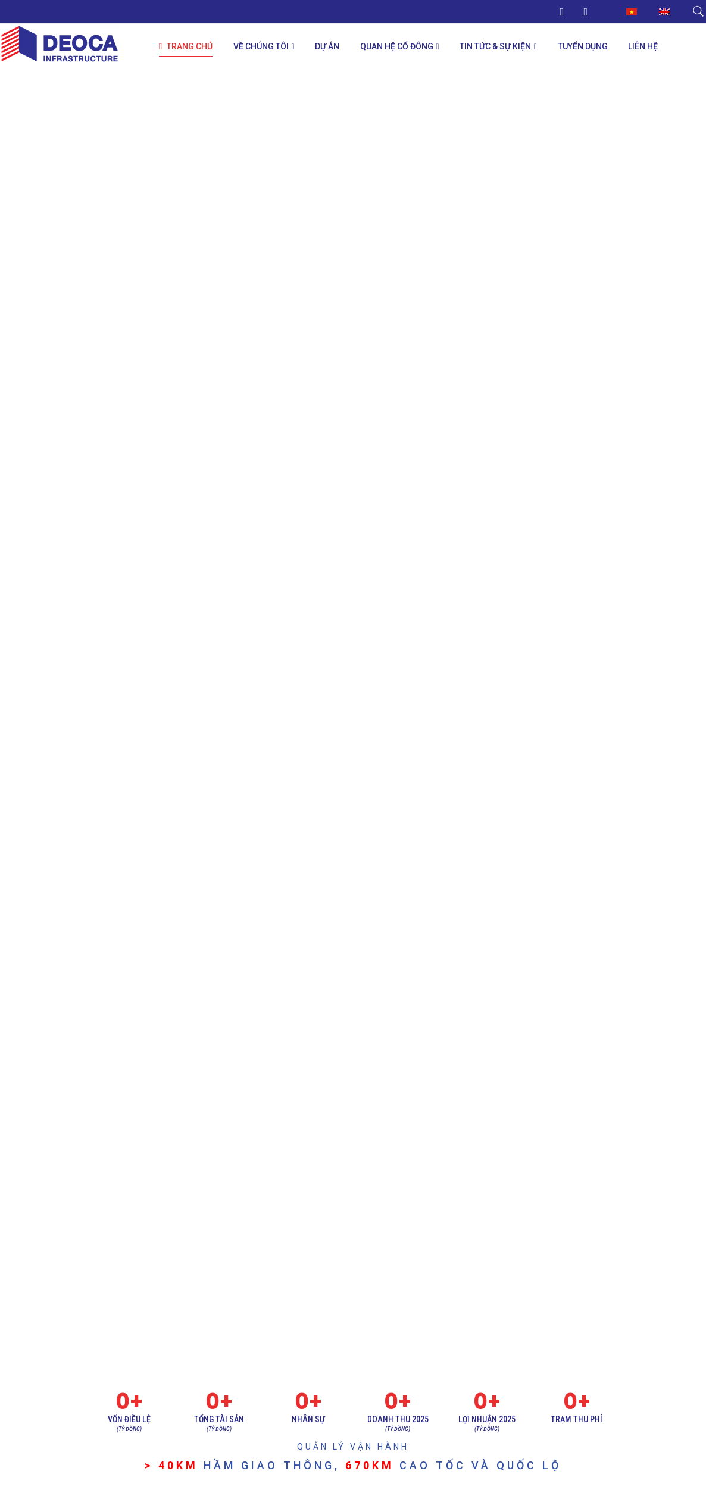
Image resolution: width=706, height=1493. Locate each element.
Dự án (327, 46)
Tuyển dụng (583, 46)
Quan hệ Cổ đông (396, 46)
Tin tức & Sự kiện (495, 46)
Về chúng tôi (261, 46)
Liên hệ (643, 46)
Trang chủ (186, 47)
